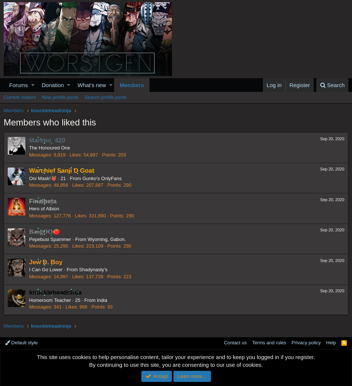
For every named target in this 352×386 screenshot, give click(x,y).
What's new (92, 85)
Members (132, 85)
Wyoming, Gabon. (107, 239)
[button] (32, 85)
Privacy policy (306, 342)
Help (331, 342)
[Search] (332, 85)
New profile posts (60, 97)
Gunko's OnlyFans (102, 178)
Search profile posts (105, 97)
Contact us (235, 342)
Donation (53, 85)
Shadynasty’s (93, 269)
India (102, 300)
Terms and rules (269, 342)
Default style (21, 342)
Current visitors (20, 97)
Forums (18, 85)
